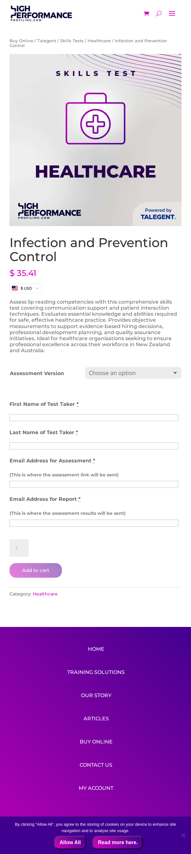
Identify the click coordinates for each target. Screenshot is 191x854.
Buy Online (21, 40)
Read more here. (118, 842)
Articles (96, 716)
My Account (96, 784)
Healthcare (99, 40)
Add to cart (35, 570)
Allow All (70, 842)
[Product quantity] (19, 548)
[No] (183, 835)
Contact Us (96, 761)
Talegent (46, 40)
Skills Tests (71, 40)
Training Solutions (96, 672)
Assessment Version (37, 373)
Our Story (96, 694)
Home (96, 649)
